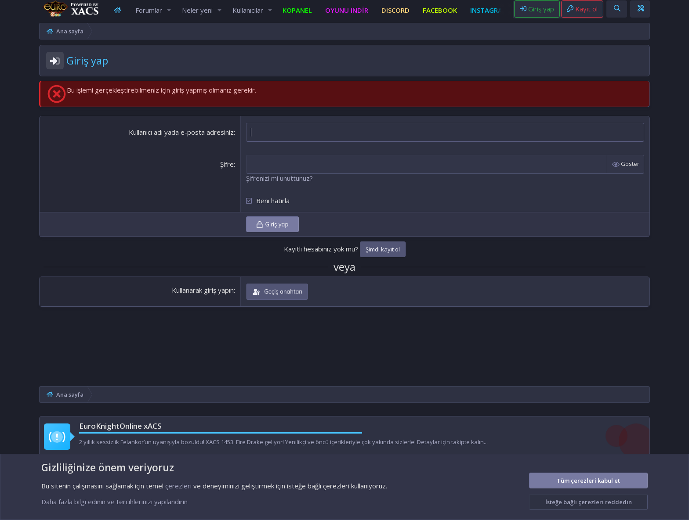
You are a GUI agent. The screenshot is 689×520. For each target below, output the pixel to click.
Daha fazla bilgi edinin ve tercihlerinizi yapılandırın (114, 501)
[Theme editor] (675, 12)
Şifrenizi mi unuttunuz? (267, 186)
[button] (166, 14)
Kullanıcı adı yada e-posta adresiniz (169, 140)
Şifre (215, 172)
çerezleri (178, 485)
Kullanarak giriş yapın (191, 298)
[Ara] (651, 12)
